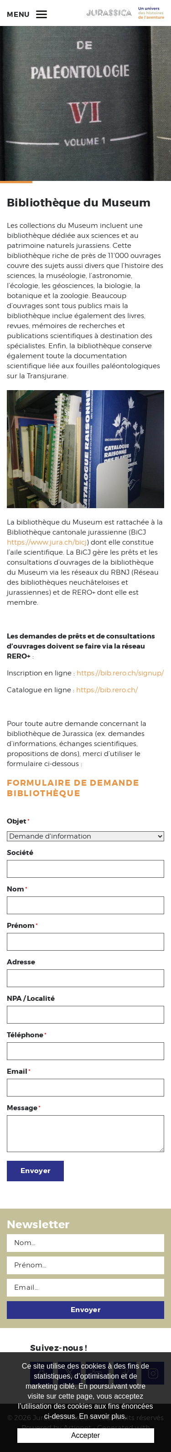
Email (19, 1071)
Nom (17, 889)
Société (20, 852)
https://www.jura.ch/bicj (47, 542)
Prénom (22, 925)
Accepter (85, 1435)
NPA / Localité (31, 998)
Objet (18, 821)
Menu (27, 14)
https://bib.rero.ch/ (107, 690)
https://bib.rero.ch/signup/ (120, 673)
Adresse (21, 962)
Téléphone (27, 1035)
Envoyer (35, 1170)
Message (24, 1107)
